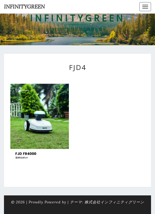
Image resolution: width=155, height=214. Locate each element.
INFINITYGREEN (24, 6)
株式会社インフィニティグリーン (114, 202)
